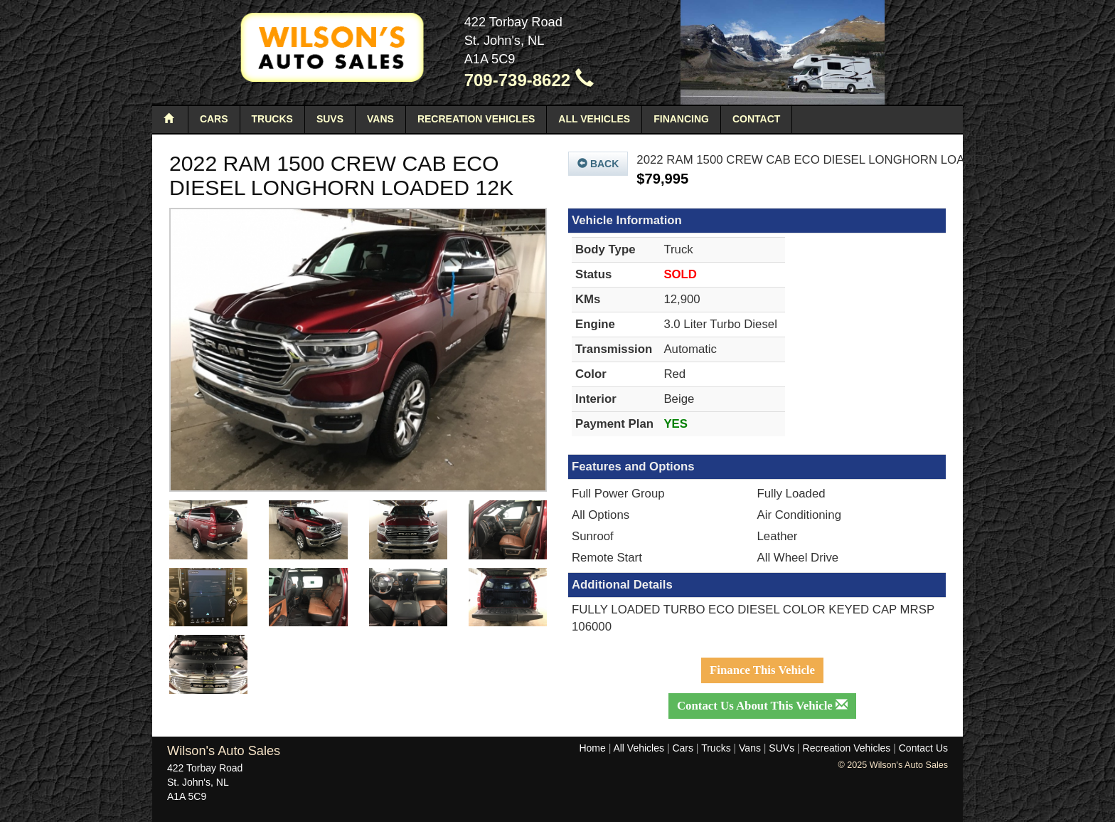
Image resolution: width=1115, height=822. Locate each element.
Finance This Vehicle (762, 670)
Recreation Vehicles (476, 119)
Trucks (272, 119)
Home (592, 748)
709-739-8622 (529, 80)
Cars (214, 119)
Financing (681, 119)
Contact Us (923, 748)
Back (598, 163)
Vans (380, 119)
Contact (756, 119)
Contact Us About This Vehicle (762, 705)
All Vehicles (594, 119)
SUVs (329, 119)
